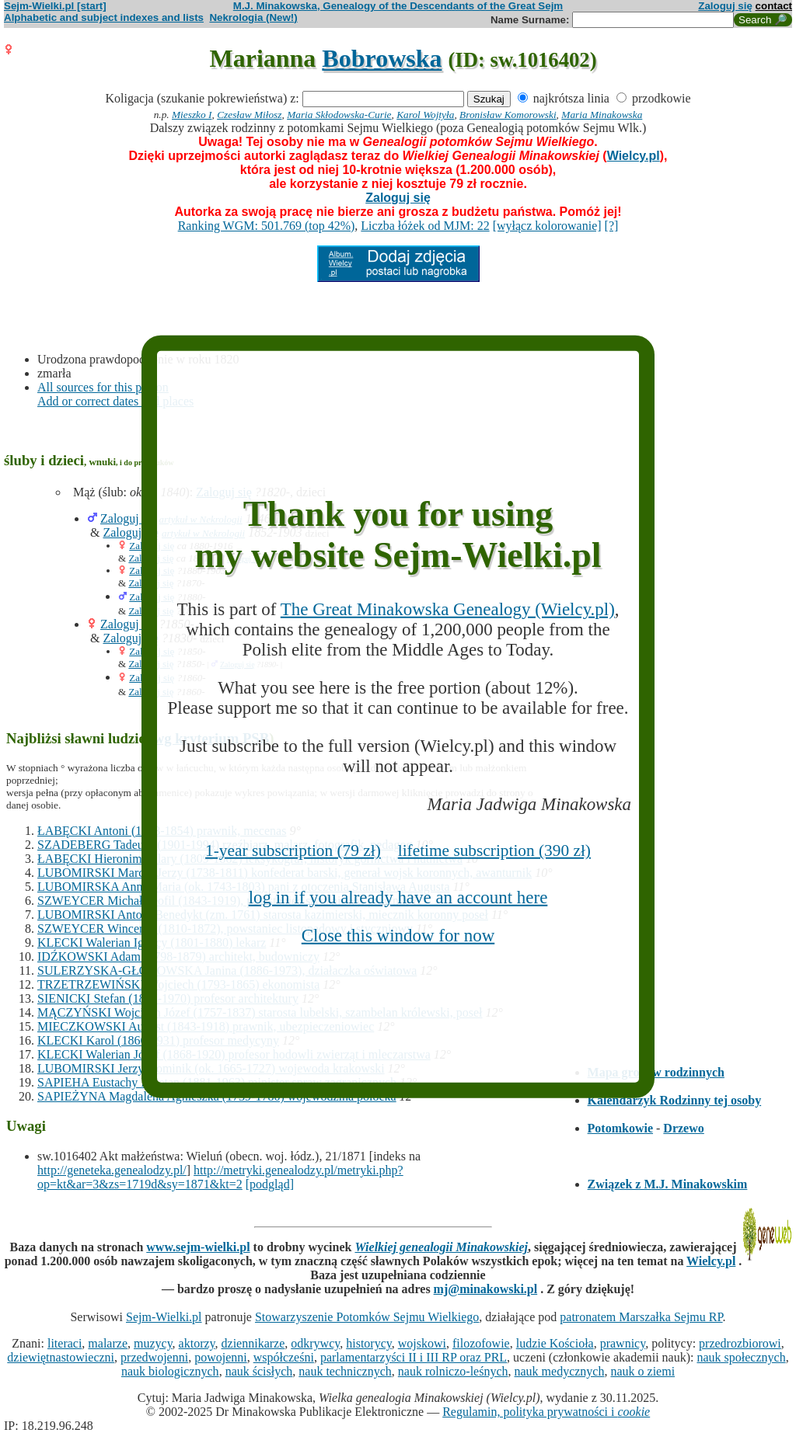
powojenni (220, 1357)
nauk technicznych (345, 1371)
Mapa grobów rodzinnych (656, 1072)
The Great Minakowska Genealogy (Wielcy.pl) (448, 608)
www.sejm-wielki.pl (198, 1247)
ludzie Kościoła (555, 1343)
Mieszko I (191, 114)
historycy (369, 1343)
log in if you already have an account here (398, 897)
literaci (64, 1343)
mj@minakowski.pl (486, 1289)
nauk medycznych (560, 1371)
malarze (107, 1343)
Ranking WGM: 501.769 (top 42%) (266, 225)
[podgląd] (270, 1184)
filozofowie (481, 1343)
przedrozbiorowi (740, 1343)
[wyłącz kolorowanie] (547, 225)
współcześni (283, 1357)
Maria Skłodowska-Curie (339, 114)
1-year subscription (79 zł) (293, 850)
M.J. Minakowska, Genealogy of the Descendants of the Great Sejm (398, 6)
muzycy (153, 1343)
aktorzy (197, 1343)
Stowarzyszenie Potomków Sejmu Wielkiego (367, 1316)
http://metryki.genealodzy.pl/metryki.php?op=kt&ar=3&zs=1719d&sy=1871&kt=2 (220, 1177)
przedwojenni (154, 1357)
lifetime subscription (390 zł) (494, 850)
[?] (612, 225)
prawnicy (623, 1343)
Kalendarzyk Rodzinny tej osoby (675, 1100)
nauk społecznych (740, 1357)
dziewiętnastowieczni (60, 1357)
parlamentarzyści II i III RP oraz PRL (413, 1357)
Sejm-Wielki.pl (164, 1316)
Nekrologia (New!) (253, 17)
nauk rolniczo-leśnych (453, 1371)
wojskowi (422, 1343)
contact (774, 6)
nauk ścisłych (259, 1371)
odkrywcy (315, 1343)
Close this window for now (398, 935)
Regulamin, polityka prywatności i (546, 1411)
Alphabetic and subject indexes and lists (104, 17)
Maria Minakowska (601, 114)
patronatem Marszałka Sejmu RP (641, 1316)
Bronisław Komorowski (508, 114)
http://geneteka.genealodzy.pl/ (112, 1170)
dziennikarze (253, 1343)
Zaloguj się (725, 6)
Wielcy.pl (633, 155)
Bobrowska (382, 58)
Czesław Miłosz (249, 114)
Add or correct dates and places (115, 401)
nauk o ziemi (642, 1371)
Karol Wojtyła (425, 114)
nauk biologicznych (170, 1371)
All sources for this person (103, 387)
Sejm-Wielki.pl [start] (55, 6)
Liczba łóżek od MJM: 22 (425, 225)
